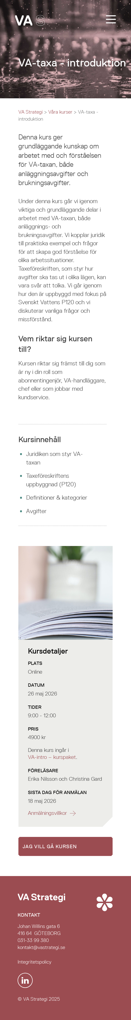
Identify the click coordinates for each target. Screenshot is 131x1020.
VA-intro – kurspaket (52, 757)
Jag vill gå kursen (50, 846)
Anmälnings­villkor (47, 813)
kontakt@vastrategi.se (41, 947)
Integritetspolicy (34, 962)
